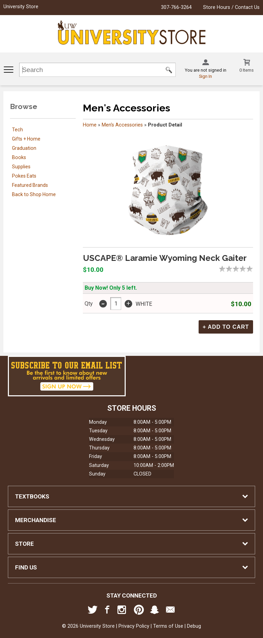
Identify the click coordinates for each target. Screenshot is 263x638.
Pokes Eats (24, 176)
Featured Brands (30, 185)
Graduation (24, 148)
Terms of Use (168, 626)
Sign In (205, 76)
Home (90, 125)
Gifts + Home (26, 139)
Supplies (21, 166)
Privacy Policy (133, 626)
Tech (17, 129)
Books (19, 157)
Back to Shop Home (34, 194)
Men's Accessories (122, 125)
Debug (194, 626)
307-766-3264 (176, 7)
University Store (20, 7)
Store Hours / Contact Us (231, 7)
